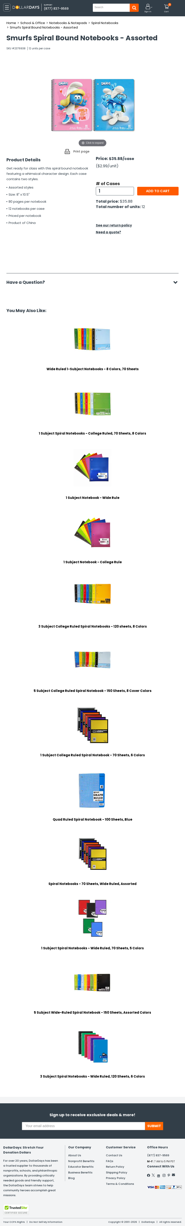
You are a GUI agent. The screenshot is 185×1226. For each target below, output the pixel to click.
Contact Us (114, 1155)
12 (143, 206)
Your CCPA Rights (14, 1222)
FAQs (109, 1161)
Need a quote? (108, 232)
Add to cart (158, 191)
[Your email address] (83, 1126)
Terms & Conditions (120, 1184)
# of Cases (108, 184)
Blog (71, 1178)
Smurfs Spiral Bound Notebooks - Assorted (44, 27)
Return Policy (115, 1167)
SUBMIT (154, 1125)
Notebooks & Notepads (68, 23)
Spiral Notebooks (104, 23)
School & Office (32, 23)
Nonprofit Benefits (81, 1161)
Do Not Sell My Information (45, 1222)
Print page (81, 151)
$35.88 (126, 201)
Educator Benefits (80, 1167)
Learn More (146, 1217)
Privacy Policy (115, 1178)
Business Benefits (80, 1172)
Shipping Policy (116, 1172)
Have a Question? (27, 282)
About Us (74, 1155)
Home (11, 23)
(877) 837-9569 (56, 8)
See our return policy (114, 225)
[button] (147, 8)
